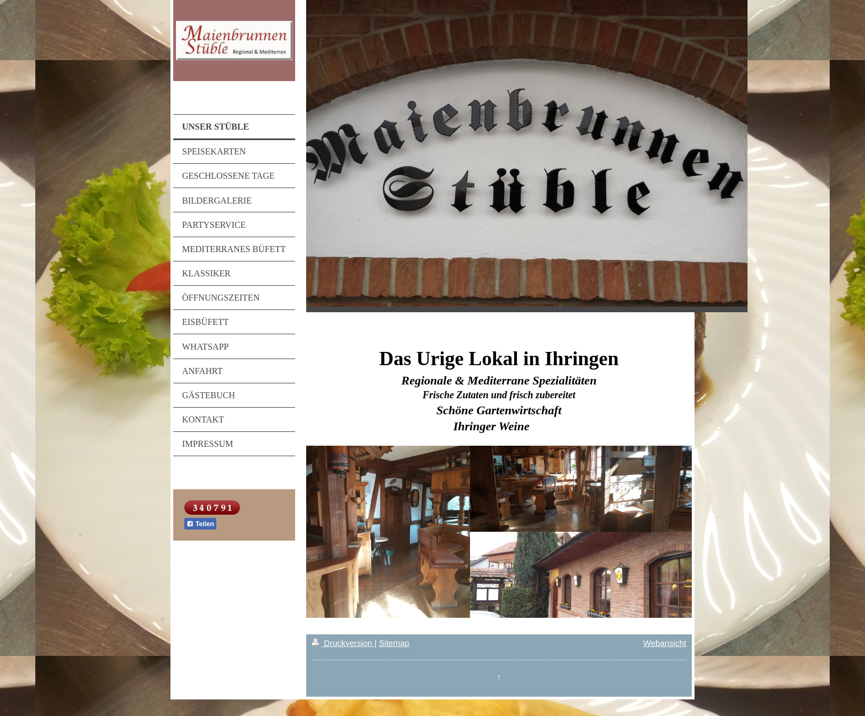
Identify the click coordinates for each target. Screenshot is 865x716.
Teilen (200, 524)
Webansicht (664, 643)
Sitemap (394, 643)
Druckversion (343, 643)
